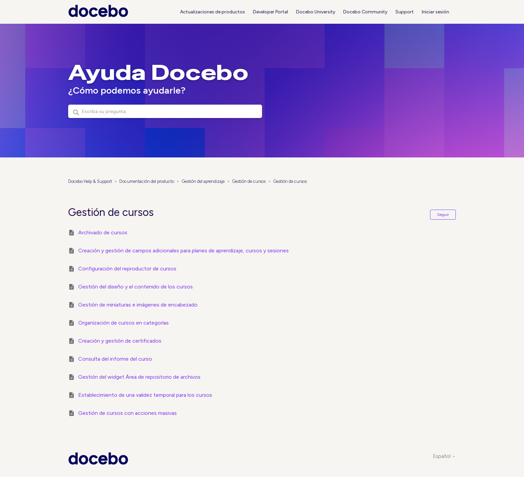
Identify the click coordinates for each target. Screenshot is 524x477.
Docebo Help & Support (90, 181)
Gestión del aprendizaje (203, 181)
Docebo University (315, 12)
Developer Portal (270, 12)
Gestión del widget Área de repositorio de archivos (139, 377)
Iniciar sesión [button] (435, 12)
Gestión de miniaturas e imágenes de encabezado (138, 305)
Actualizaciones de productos (212, 12)
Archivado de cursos (102, 232)
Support (404, 12)
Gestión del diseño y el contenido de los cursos (135, 286)
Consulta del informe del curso (115, 359)
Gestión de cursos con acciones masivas (127, 413)
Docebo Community (365, 12)
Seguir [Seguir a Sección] (443, 214)
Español (444, 456)
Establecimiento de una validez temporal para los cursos (145, 395)
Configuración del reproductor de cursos (127, 268)
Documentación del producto (146, 181)
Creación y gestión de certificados (119, 341)
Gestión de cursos (249, 181)
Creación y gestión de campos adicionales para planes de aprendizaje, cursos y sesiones (183, 250)
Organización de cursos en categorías (123, 323)
